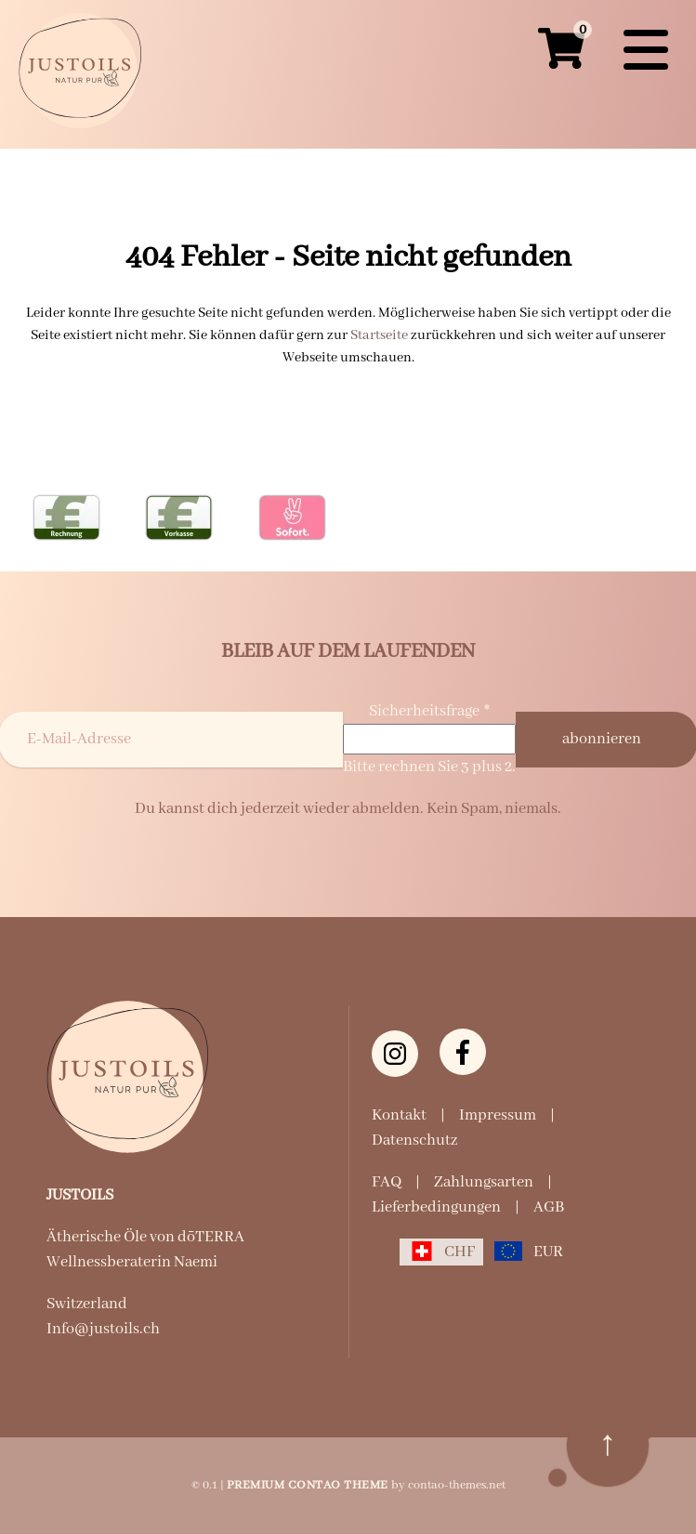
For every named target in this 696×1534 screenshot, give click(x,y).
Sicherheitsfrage (429, 711)
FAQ (386, 1182)
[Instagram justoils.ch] (395, 1053)
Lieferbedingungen (436, 1207)
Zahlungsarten (483, 1182)
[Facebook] (463, 1052)
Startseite (379, 335)
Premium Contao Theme (307, 1485)
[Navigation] (646, 50)
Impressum (497, 1115)
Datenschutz (414, 1140)
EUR (548, 1252)
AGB (548, 1207)
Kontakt (399, 1115)
